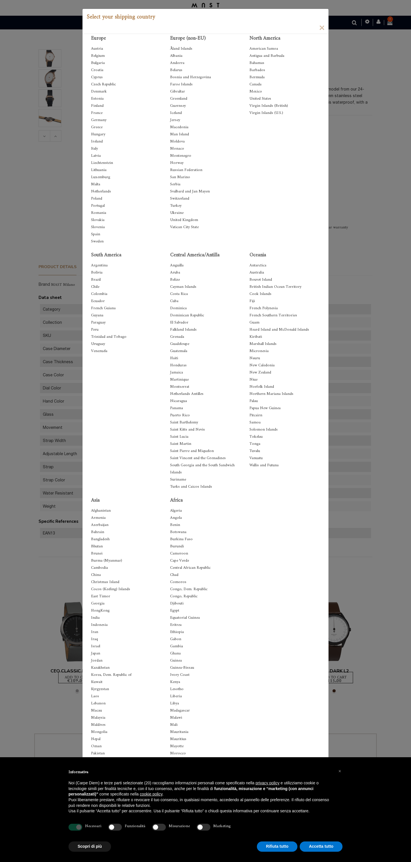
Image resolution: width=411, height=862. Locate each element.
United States (260, 98)
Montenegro (180, 155)
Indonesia (99, 624)
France (96, 112)
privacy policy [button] (267, 783)
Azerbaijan (99, 525)
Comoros (178, 582)
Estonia (97, 98)
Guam (254, 322)
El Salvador (179, 322)
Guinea (176, 660)
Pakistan (98, 753)
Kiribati (255, 336)
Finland (97, 105)
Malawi (176, 717)
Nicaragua (178, 401)
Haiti (174, 358)
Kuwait (96, 682)
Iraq (94, 639)
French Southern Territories (273, 315)
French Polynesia (263, 308)
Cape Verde (179, 560)
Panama (176, 408)
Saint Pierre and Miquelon (192, 451)
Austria (97, 48)
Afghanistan (101, 510)
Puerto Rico (180, 415)
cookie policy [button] (151, 794)
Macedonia (179, 127)
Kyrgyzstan (100, 689)
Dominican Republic (187, 315)
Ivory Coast (180, 674)
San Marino (180, 177)
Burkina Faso (181, 539)
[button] (339, 770)
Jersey (175, 120)
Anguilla (177, 265)
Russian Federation (186, 170)
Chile (95, 286)
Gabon (175, 639)
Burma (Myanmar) (106, 560)
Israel (95, 646)
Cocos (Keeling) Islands (110, 589)
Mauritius (178, 739)
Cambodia (99, 567)
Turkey (176, 205)
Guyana (97, 315)
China (96, 574)
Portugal (98, 205)
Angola (176, 517)
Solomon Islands (263, 429)
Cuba (174, 301)
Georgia (97, 603)
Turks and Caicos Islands (191, 486)
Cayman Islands (183, 286)
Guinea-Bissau (182, 667)
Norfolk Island (261, 386)
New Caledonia (262, 365)
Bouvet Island (260, 279)
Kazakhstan (100, 667)
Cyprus (97, 77)
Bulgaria (98, 63)
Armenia (98, 517)
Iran (94, 632)
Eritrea (176, 624)
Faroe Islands (181, 84)
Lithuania (98, 170)
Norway (177, 162)
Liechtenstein (102, 162)
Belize (175, 279)
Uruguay (98, 343)
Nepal (95, 739)
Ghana (175, 653)
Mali (174, 724)
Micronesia (259, 351)
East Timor (100, 596)
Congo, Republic (184, 596)
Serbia (175, 184)
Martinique (179, 379)
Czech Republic (103, 84)
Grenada (177, 336)
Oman (96, 746)
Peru (94, 329)
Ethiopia (177, 632)
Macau (96, 710)
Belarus (176, 70)
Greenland (178, 98)
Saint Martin (180, 443)
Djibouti (177, 603)
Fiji (252, 301)
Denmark (99, 91)
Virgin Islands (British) (268, 105)
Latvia (96, 155)
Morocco (178, 753)
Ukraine (177, 212)
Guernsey (178, 105)
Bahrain (97, 532)
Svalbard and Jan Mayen (190, 191)
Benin (175, 525)
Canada (255, 84)
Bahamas (256, 63)
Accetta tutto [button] (321, 846)
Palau (253, 401)
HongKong (100, 610)
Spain (95, 234)
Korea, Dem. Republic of (111, 674)
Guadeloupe (179, 343)
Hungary (98, 134)
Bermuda (257, 77)
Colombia (99, 294)
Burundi (177, 546)
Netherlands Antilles (187, 393)
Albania (176, 55)
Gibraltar (177, 91)
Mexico (255, 91)
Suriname (178, 479)
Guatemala (178, 351)
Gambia (176, 646)
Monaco (177, 148)
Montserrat (179, 386)
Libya (174, 703)
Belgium (98, 55)
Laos (95, 696)
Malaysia (98, 717)
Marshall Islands (263, 343)
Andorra (177, 63)
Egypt (174, 610)
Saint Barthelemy (184, 422)
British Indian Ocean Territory (275, 286)
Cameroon (179, 553)
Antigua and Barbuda (266, 55)
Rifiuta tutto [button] (277, 846)
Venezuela (99, 351)
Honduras (178, 365)
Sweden (97, 241)
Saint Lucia (179, 436)
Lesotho (177, 689)
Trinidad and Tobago (108, 336)
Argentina (99, 265)
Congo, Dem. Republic (188, 589)
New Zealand (260, 372)
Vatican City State (184, 227)
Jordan (96, 660)
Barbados (257, 70)
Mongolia (99, 732)
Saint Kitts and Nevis (187, 429)
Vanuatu (256, 458)
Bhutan (97, 546)
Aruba (175, 272)
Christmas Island (105, 582)
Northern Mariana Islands (271, 393)
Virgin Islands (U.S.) (266, 112)
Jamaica (176, 372)
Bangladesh (100, 539)
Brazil (96, 279)
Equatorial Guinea (185, 617)
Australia (256, 272)
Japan (95, 653)
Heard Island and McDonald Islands (279, 329)
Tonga (254, 443)
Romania (98, 212)
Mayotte (177, 746)
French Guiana (103, 308)
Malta (95, 184)
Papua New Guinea (265, 408)
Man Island (179, 134)
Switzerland (179, 198)
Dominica (178, 308)
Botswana (178, 532)
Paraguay (98, 322)
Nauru (254, 358)
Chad (174, 574)
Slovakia (97, 220)
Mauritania (179, 732)
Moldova (177, 141)
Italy (94, 148)
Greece (96, 127)
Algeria (176, 510)
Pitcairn (255, 415)
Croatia (97, 70)
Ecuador (98, 301)
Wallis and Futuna (264, 465)
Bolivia (96, 272)
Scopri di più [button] (90, 846)
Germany (98, 120)
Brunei (96, 553)
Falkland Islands (183, 329)
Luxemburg (100, 177)
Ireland (97, 141)
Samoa (255, 422)
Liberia (176, 696)
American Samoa (263, 48)
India (95, 617)
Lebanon (98, 703)
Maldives (98, 724)
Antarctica (257, 265)
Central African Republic (190, 567)
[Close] (321, 27)
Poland (96, 198)
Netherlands (101, 191)
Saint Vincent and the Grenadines (198, 458)
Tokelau (256, 436)
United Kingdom (184, 220)
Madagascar (180, 710)
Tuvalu (254, 451)
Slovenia (98, 227)
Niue (253, 379)
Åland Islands (181, 48)
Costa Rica (179, 294)
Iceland (176, 112)
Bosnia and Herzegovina (190, 77)
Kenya (175, 682)
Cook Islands (260, 294)
